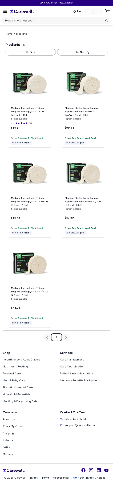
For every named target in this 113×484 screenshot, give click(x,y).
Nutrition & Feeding (15, 366)
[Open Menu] (5, 11)
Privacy (33, 477)
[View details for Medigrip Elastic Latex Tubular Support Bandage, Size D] (30, 104)
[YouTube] (106, 470)
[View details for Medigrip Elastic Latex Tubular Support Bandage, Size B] (83, 194)
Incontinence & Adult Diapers (21, 359)
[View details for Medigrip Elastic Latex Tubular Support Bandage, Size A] (30, 285)
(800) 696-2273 (73, 419)
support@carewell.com (77, 425)
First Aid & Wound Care (18, 387)
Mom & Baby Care (14, 380)
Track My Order (13, 426)
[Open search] (56, 20)
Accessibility (61, 477)
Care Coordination (72, 366)
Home (9, 33)
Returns (8, 440)
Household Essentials (16, 394)
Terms (46, 477)
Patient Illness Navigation (76, 373)
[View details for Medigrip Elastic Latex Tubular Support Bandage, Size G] (83, 104)
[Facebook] (83, 470)
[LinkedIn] (99, 470)
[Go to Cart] (107, 11)
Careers (8, 454)
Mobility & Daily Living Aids (20, 401)
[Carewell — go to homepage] (21, 11)
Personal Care (12, 373)
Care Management (72, 359)
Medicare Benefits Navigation (79, 380)
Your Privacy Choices (89, 477)
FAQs (6, 447)
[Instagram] (91, 470)
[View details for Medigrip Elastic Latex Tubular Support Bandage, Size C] (30, 194)
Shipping (8, 433)
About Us (9, 419)
